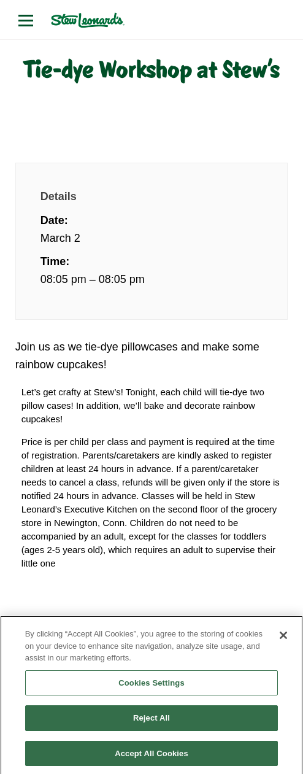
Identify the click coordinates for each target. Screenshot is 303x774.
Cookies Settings (151, 687)
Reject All (151, 722)
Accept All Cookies (151, 757)
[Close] (283, 639)
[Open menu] (25, 20)
